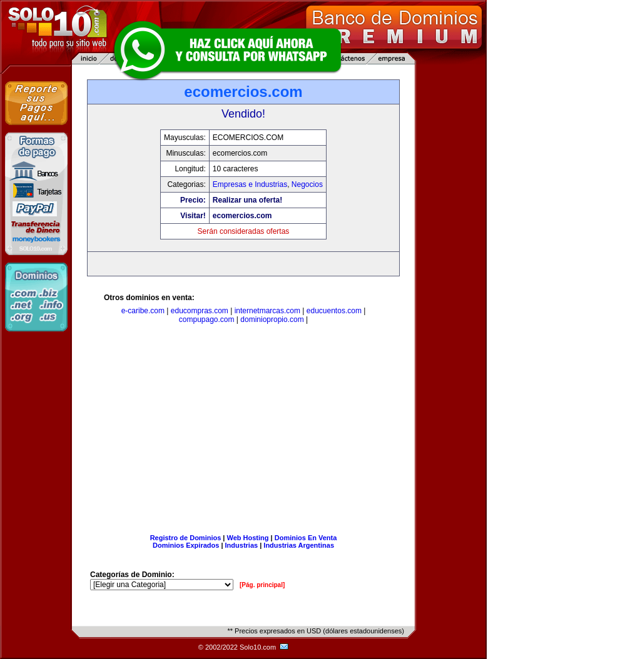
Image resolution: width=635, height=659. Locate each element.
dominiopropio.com (271, 319)
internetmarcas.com (267, 310)
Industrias (241, 545)
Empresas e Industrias (250, 184)
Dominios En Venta (306, 537)
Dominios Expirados (186, 545)
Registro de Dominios (185, 537)
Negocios (307, 184)
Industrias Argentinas (298, 545)
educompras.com (199, 310)
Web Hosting (248, 537)
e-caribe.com (143, 310)
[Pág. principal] (262, 584)
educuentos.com (334, 310)
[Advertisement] (243, 431)
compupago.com (207, 319)
